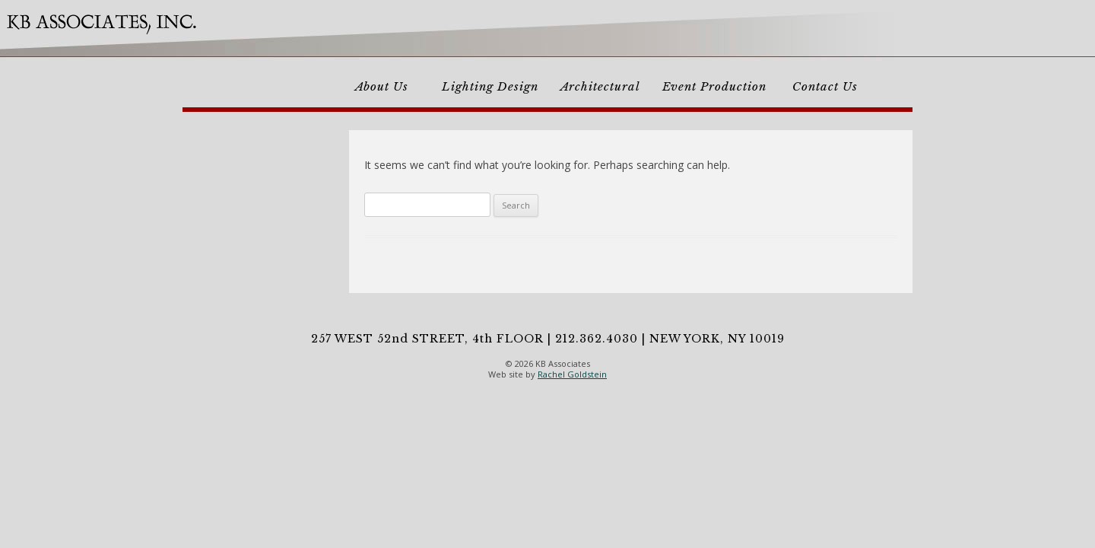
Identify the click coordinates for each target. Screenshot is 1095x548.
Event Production (714, 86)
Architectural (600, 86)
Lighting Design (490, 86)
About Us (382, 86)
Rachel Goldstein (572, 374)
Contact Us (825, 86)
